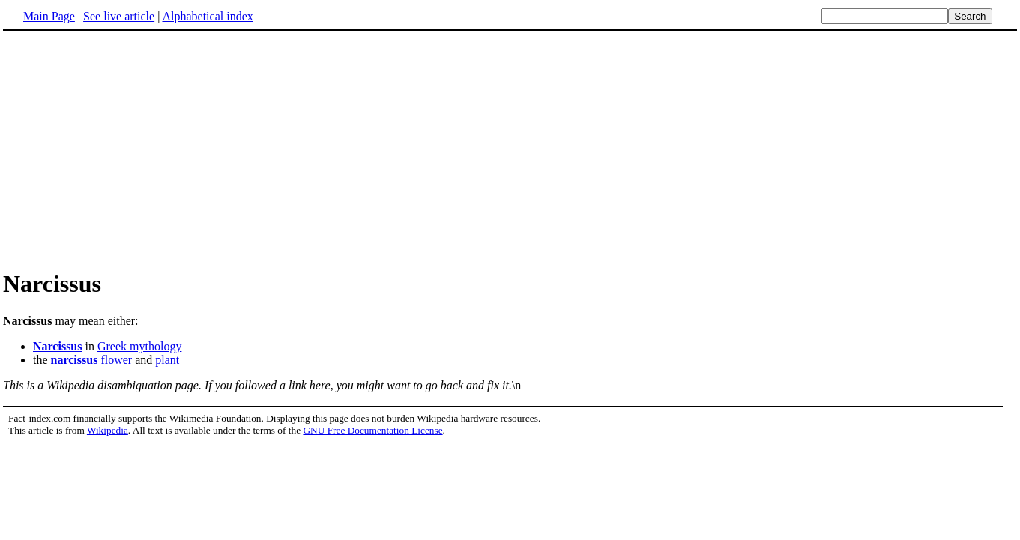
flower (116, 359)
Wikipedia (107, 430)
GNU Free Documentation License (372, 430)
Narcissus (57, 346)
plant (167, 359)
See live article (118, 16)
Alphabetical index (207, 16)
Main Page (49, 16)
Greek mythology (139, 346)
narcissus (74, 359)
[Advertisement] (510, 149)
